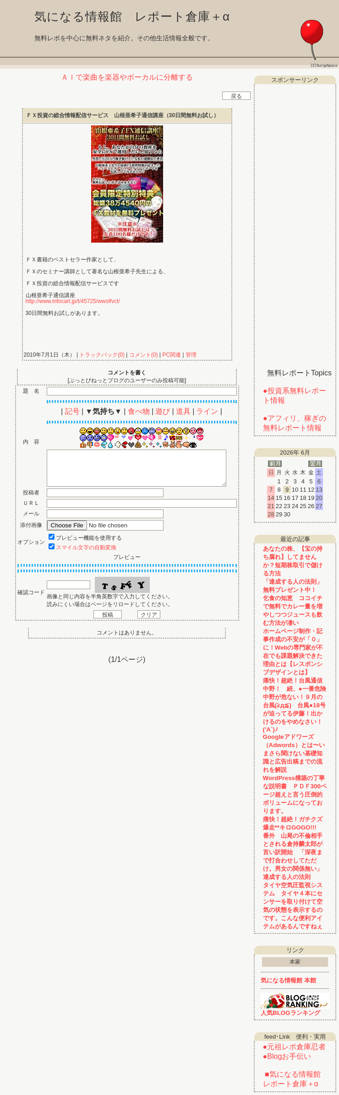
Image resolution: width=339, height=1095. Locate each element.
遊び (162, 411)
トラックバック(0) (102, 355)
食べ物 (139, 411)
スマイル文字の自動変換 (86, 547)
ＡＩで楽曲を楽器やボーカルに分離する (127, 77)
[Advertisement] (295, 223)
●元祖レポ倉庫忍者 (294, 1047)
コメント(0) (142, 355)
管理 (191, 355)
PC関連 (171, 355)
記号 (72, 411)
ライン (207, 411)
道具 (183, 411)
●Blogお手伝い (287, 1056)
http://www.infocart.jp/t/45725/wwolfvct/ (73, 301)
